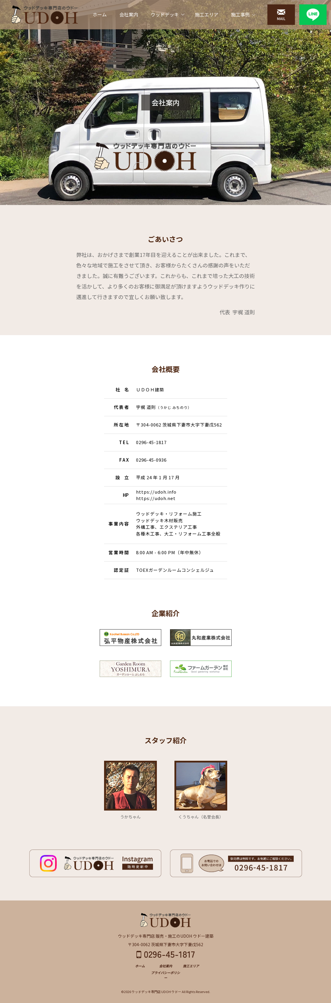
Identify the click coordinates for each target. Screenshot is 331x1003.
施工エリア (206, 14)
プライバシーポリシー (165, 975)
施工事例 (240, 14)
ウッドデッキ (165, 14)
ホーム (100, 14)
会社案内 (128, 14)
